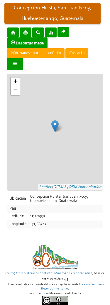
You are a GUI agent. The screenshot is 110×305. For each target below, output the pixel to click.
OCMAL (60, 187)
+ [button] (15, 81)
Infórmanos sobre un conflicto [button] (36, 53)
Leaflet (45, 187)
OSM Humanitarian (84, 187)
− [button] (15, 90)
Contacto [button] (76, 53)
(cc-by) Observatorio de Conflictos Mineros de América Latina (48, 273)
